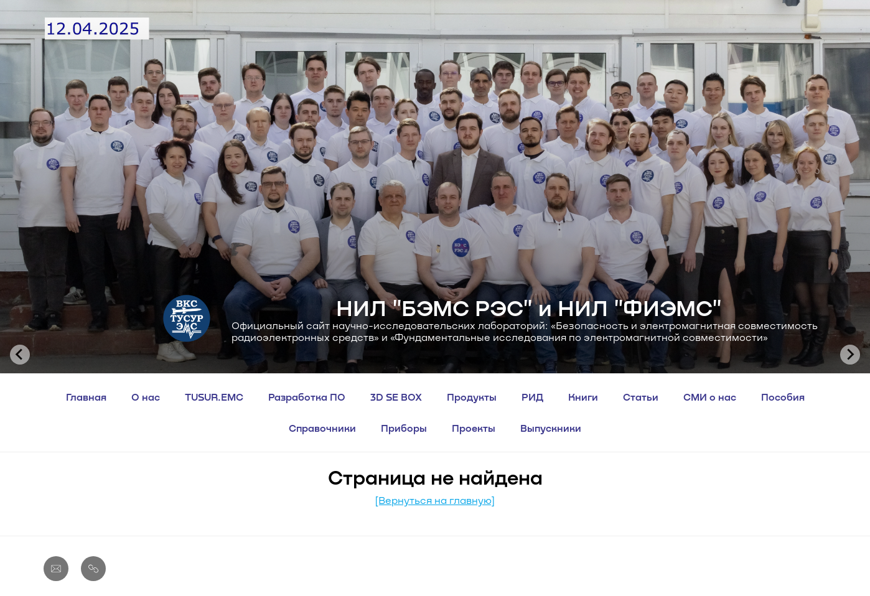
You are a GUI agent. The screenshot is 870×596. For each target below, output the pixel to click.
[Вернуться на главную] (435, 500)
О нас (145, 397)
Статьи (640, 397)
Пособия (783, 397)
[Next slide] (850, 355)
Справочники (322, 428)
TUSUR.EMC (214, 397)
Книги (583, 397)
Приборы (404, 428)
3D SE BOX (396, 397)
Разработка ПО (306, 397)
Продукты (472, 397)
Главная (86, 397)
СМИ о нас (709, 397)
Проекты (473, 428)
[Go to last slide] (20, 355)
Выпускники (550, 428)
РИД (532, 397)
